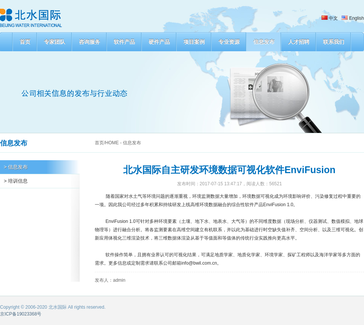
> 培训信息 (16, 181)
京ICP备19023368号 (20, 314)
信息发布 (264, 42)
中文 (330, 18)
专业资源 (229, 42)
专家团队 (54, 42)
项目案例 (194, 42)
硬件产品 (159, 42)
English (353, 18)
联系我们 (333, 42)
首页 (25, 42)
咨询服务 (89, 42)
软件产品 (124, 42)
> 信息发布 (16, 167)
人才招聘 (298, 42)
